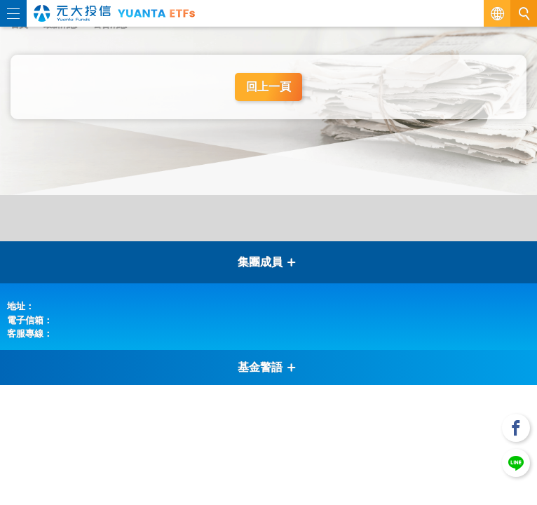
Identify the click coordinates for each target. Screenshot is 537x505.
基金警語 (267, 367)
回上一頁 (268, 87)
